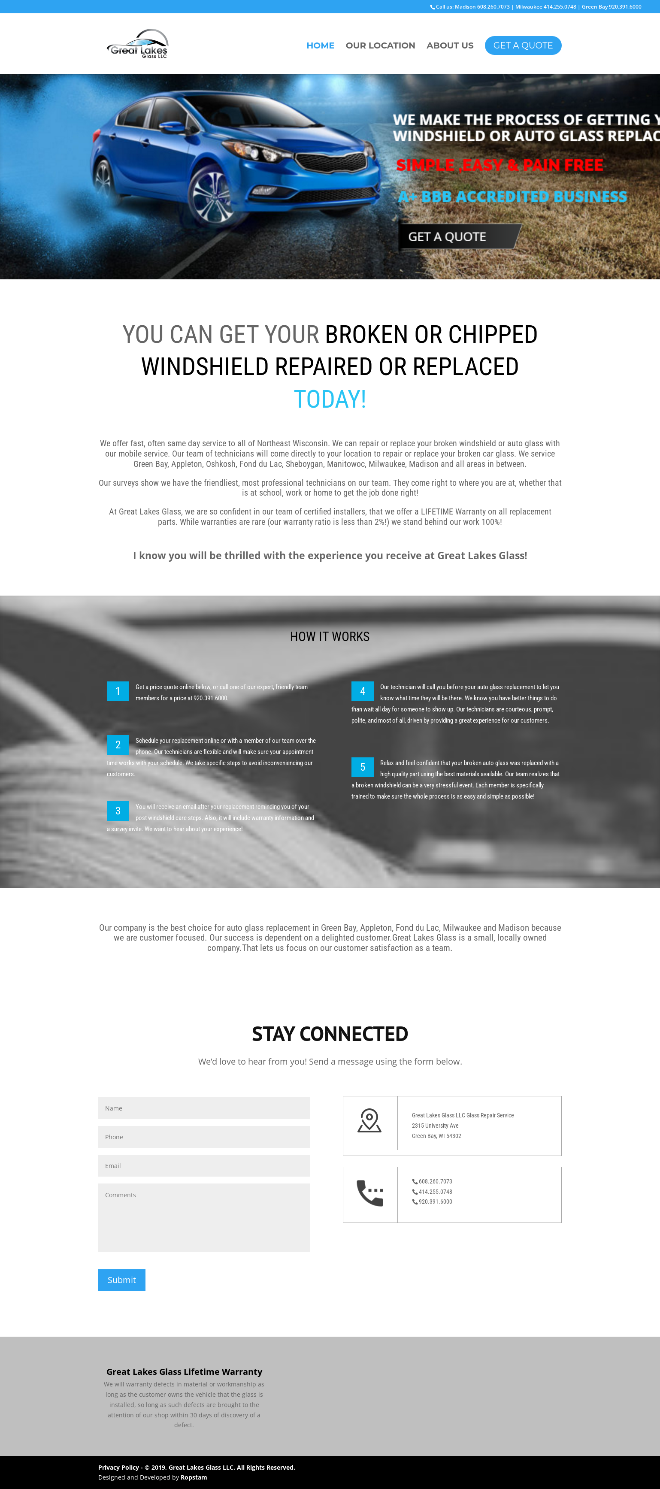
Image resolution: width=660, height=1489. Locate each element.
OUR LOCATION (381, 46)
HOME (320, 46)
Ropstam (194, 1477)
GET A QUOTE (523, 45)
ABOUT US (450, 46)
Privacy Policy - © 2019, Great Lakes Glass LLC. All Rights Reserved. (196, 1467)
